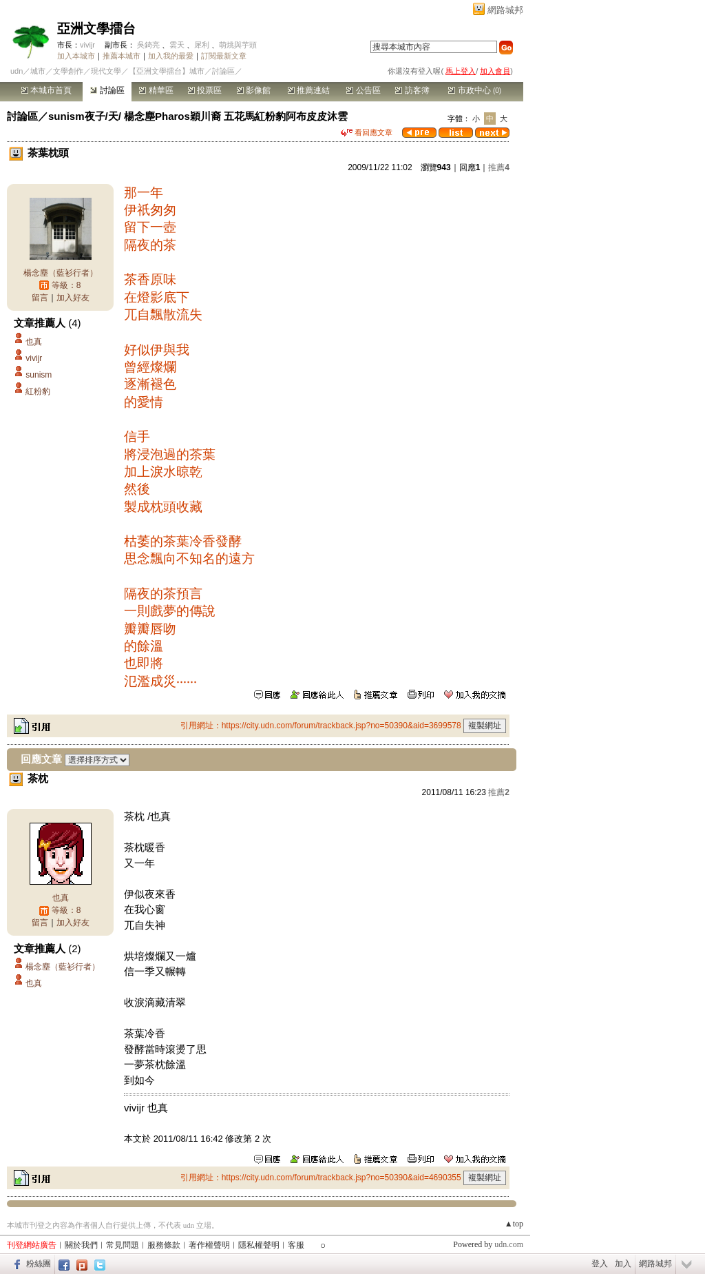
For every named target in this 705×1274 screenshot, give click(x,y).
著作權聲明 (209, 1245)
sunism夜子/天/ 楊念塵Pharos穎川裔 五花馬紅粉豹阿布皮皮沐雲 (198, 116)
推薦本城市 (121, 56)
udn (16, 71)
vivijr (87, 45)
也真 (33, 342)
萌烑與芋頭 (238, 45)
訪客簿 (412, 90)
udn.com (508, 1244)
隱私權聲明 (259, 1245)
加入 (623, 1263)
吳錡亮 (148, 45)
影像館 (254, 90)
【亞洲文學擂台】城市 (166, 71)
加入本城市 (76, 56)
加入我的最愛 (170, 56)
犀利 (201, 45)
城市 (37, 71)
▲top (514, 1224)
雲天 (177, 45)
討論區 (107, 90)
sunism (38, 375)
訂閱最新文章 (223, 56)
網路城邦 (505, 10)
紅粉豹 (37, 391)
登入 (599, 1263)
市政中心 (474, 90)
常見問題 (122, 1245)
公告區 (363, 90)
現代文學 (106, 71)
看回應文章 (366, 132)
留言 (40, 297)
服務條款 (163, 1245)
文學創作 (68, 71)
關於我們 (81, 1245)
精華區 (156, 90)
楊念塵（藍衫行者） (60, 273)
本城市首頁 (46, 90)
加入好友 (73, 297)
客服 (296, 1245)
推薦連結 (309, 90)
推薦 (498, 167)
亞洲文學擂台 (96, 28)
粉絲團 (38, 1263)
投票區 (205, 90)
